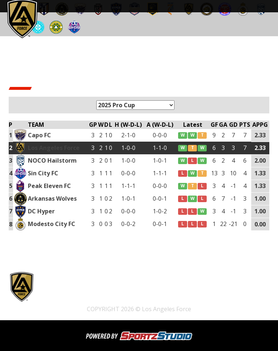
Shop (159, 290)
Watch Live (62, 300)
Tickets (58, 290)
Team (91, 300)
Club (112, 300)
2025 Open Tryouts (121, 290)
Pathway (186, 290)
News (133, 300)
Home (82, 290)
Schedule (217, 290)
